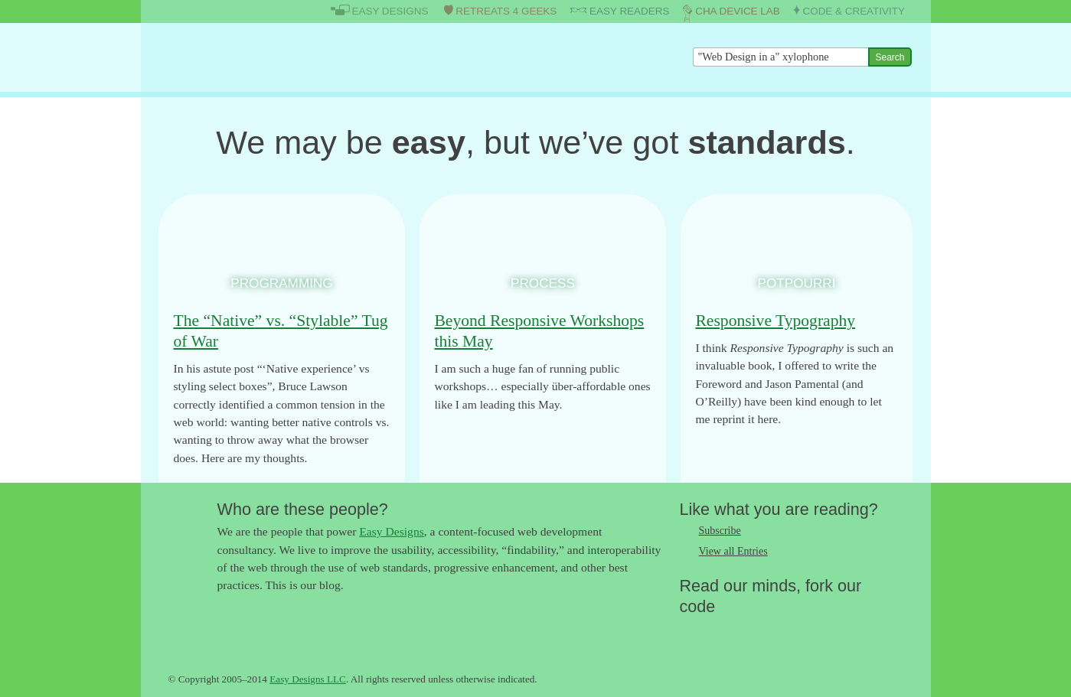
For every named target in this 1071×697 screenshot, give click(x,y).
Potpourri (796, 283)
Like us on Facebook (721, 631)
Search (889, 57)
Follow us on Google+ (752, 631)
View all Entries (733, 551)
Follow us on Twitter (691, 631)
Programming (281, 283)
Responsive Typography (775, 320)
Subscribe (720, 530)
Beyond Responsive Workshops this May (539, 330)
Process (543, 283)
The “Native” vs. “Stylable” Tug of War (281, 330)
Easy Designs (391, 531)
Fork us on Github (783, 631)
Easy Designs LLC (307, 679)
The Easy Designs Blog (242, 57)
